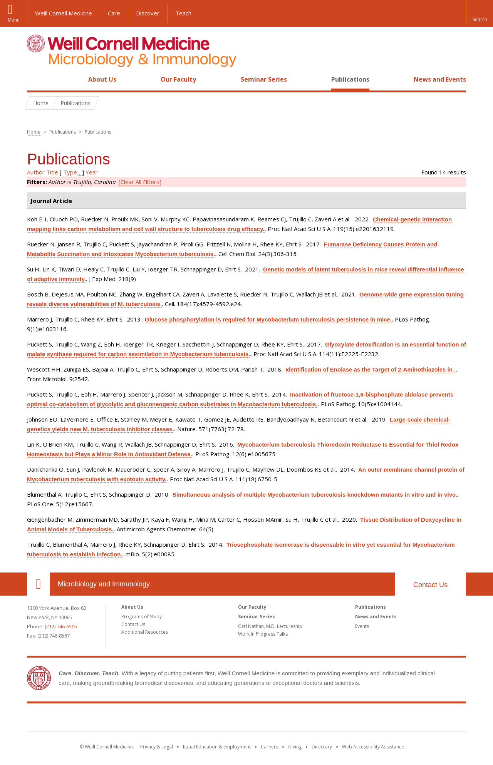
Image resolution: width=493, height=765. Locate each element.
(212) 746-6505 (61, 626)
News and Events (440, 79)
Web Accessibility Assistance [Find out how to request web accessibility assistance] (373, 746)
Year (92, 172)
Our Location (38, 584)
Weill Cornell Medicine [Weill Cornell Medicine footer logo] (246, 718)
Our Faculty (178, 79)
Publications (350, 79)
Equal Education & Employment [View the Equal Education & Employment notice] (217, 746)
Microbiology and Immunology (104, 584)
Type (70, 172)
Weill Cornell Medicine (63, 13)
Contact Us (430, 585)
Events (362, 626)
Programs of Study (141, 616)
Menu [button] (14, 20)
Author (36, 172)
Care (114, 13)
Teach (183, 13)
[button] (479, 13)
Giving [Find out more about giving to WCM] (295, 746)
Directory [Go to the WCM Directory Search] (322, 746)
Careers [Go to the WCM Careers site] (269, 746)
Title (52, 172)
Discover (147, 13)
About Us (102, 79)
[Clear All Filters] (140, 182)
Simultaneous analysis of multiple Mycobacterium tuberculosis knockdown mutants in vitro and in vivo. (315, 494)
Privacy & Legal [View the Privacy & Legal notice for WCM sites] (156, 746)
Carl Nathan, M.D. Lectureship (270, 626)
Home (35, 79)
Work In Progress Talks (263, 634)
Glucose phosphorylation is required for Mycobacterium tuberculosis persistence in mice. (268, 319)
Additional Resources (144, 632)
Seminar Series (264, 79)
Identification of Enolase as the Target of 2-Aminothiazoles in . (370, 369)
